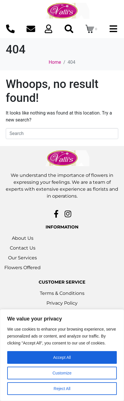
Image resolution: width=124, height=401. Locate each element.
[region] (62, 355)
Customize (62, 373)
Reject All (62, 388)
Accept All (62, 357)
